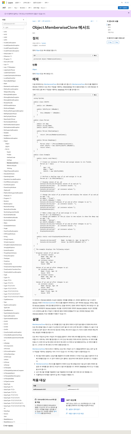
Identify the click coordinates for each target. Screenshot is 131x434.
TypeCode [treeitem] (7, 302)
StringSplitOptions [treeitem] (9, 242)
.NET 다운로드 (123, 8)
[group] (65, 196)
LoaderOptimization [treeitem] (9, 67)
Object (38, 50)
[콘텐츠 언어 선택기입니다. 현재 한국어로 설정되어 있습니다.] (6, 431)
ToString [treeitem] (9, 163)
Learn (34, 21)
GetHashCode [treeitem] (11, 152)
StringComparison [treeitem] (9, 237)
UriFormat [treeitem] (7, 343)
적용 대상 (111, 32)
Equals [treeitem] (9, 147)
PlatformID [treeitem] (7, 185)
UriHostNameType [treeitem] (9, 349)
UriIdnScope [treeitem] (7, 351)
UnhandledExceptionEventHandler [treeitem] (14, 332)
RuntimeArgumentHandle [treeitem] (11, 207)
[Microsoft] (3, 2)
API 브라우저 (46, 21)
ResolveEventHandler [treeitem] (10, 204)
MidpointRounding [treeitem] (9, 86)
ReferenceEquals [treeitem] (11, 160)
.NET (39, 21)
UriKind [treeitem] (6, 354)
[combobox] (14, 23)
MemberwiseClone (50, 84)
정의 (109, 25)
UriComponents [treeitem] (8, 340)
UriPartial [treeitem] (6, 360)
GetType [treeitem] (9, 155)
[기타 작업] (97, 21)
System (44, 43)
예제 (109, 27)
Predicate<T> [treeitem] (8, 190)
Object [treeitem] (7, 138)
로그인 (127, 2)
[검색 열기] (122, 2)
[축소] (24, 19)
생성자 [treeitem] (7, 141)
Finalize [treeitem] (9, 149)
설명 (109, 30)
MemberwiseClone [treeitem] (12, 157)
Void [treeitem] (5, 411)
